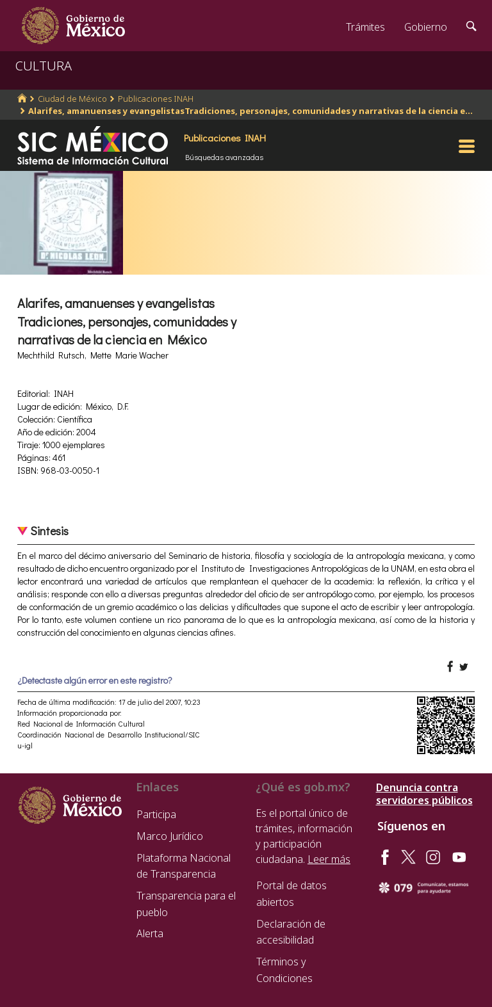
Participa (156, 814)
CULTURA (43, 65)
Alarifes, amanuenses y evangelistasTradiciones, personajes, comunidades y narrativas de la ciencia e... (250, 111)
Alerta (149, 933)
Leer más (329, 859)
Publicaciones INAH (155, 98)
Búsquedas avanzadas (224, 157)
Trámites (365, 27)
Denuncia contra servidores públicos (424, 793)
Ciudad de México (72, 98)
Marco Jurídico (169, 836)
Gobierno (425, 27)
